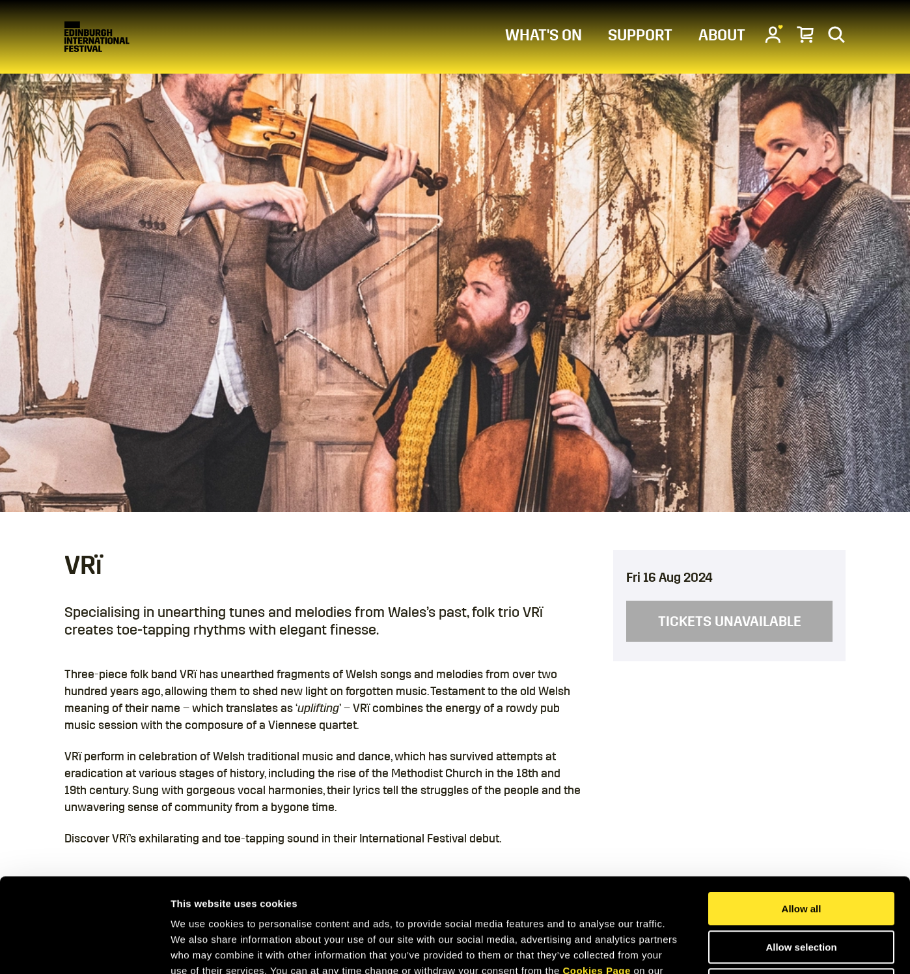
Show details (683, 948)
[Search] (836, 34)
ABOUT (721, 35)
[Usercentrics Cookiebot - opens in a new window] (84, 948)
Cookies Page (596, 876)
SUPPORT (640, 35)
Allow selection (800, 853)
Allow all (801, 814)
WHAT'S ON (543, 35)
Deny (802, 890)
